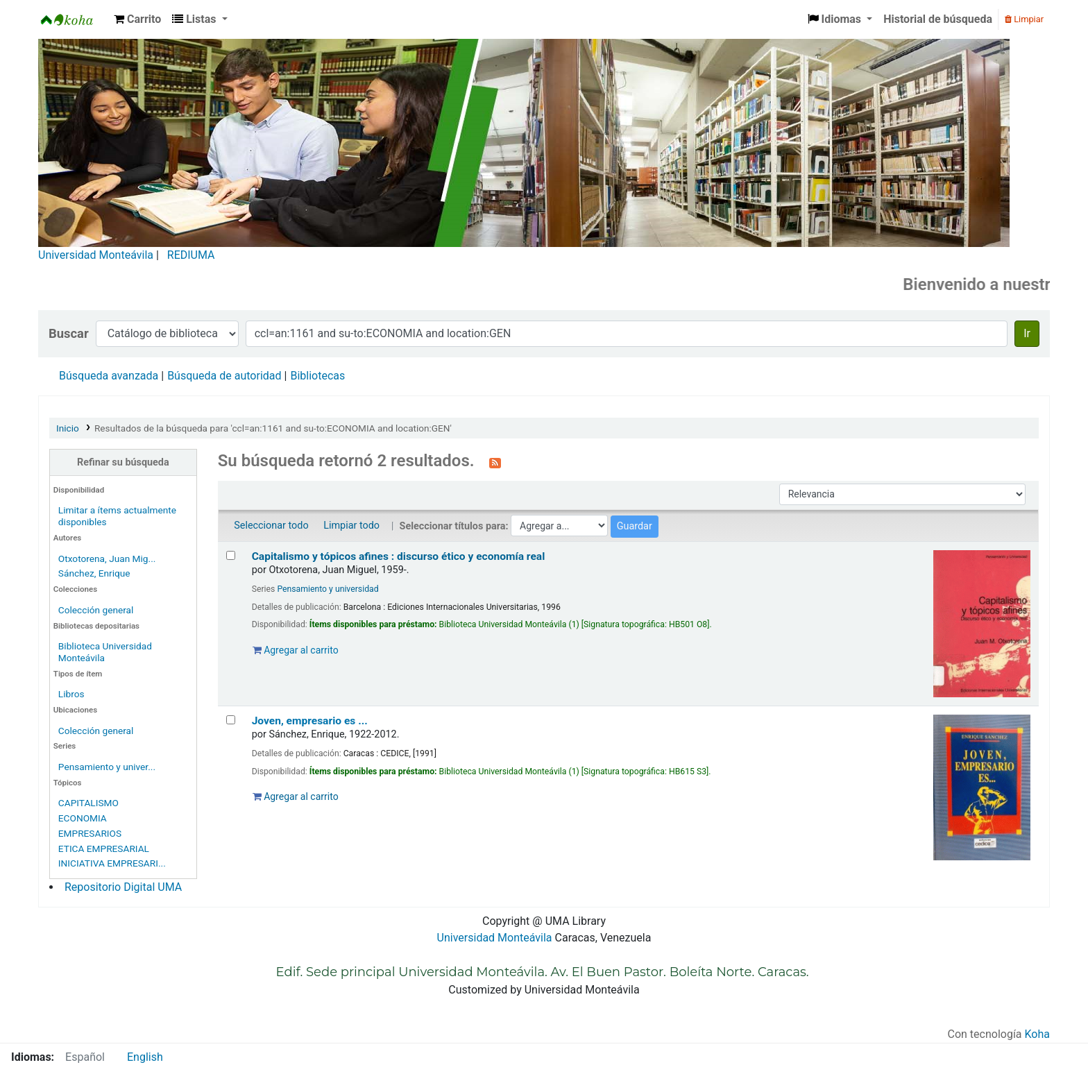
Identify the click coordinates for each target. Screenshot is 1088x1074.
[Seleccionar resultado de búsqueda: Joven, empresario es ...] (230, 719)
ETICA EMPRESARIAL (103, 848)
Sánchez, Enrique (94, 573)
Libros (71, 693)
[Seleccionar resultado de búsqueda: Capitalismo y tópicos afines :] (230, 555)
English (145, 1057)
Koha (1037, 1034)
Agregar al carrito (296, 650)
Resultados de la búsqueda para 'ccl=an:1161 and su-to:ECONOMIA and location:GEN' (273, 428)
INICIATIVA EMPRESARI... (112, 863)
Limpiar (1024, 19)
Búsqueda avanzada (108, 375)
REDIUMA (191, 255)
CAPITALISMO (88, 802)
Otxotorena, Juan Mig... (107, 558)
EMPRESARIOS (89, 833)
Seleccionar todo (271, 525)
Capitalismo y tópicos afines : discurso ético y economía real (398, 556)
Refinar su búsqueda (123, 462)
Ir (1026, 333)
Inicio (67, 428)
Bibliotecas (317, 375)
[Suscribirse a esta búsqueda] (495, 462)
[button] (137, 19)
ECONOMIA (82, 818)
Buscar (69, 333)
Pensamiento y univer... (106, 766)
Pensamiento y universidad (327, 589)
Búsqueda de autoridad (224, 375)
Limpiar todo (351, 525)
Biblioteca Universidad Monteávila (73, 19)
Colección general (96, 609)
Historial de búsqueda (937, 19)
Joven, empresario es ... (310, 721)
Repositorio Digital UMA (123, 887)
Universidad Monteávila (95, 255)
